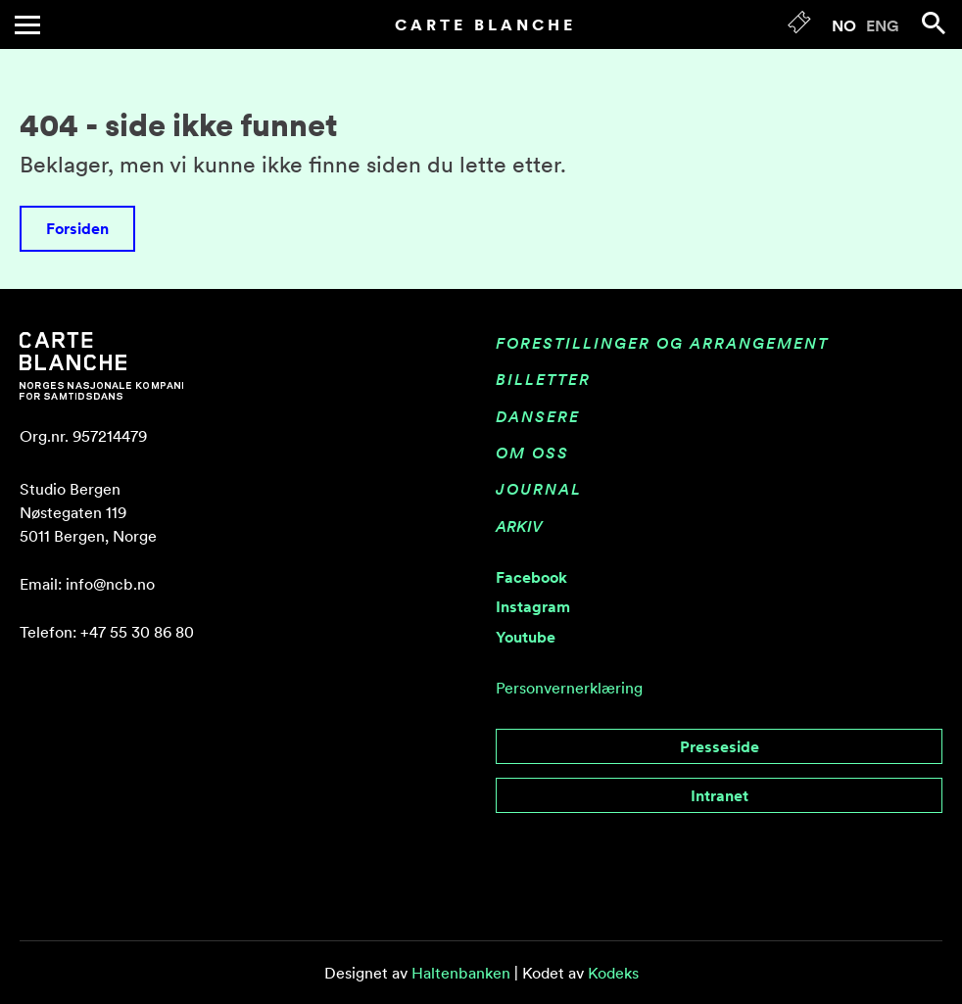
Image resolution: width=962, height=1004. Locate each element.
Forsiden (77, 228)
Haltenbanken (460, 972)
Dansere (538, 416)
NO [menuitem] (844, 25)
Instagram (533, 606)
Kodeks (613, 972)
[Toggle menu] (27, 25)
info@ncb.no (110, 584)
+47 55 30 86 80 (137, 632)
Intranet (719, 795)
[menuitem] (844, 24)
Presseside (719, 746)
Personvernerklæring (569, 687)
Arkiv (519, 526)
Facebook (531, 577)
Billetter (543, 379)
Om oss (532, 452)
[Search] (933, 23)
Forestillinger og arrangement (662, 343)
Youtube (525, 636)
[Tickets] (799, 26)
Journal (539, 489)
